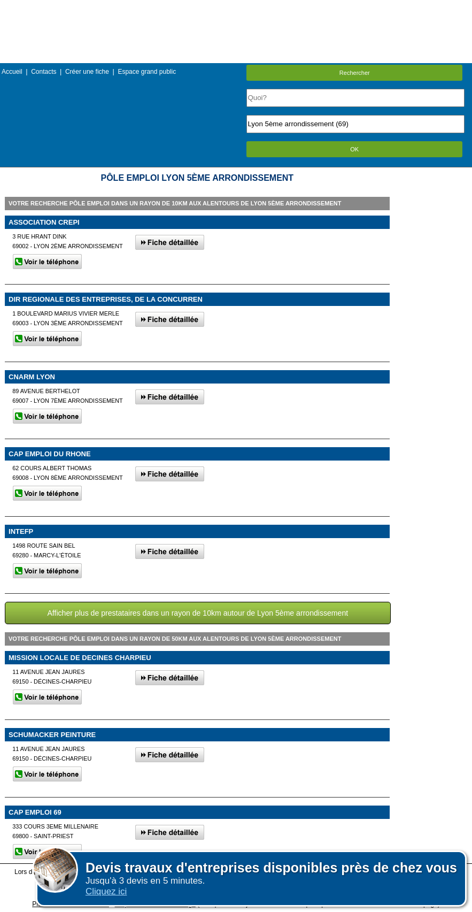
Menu (235, 8)
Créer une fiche (87, 71)
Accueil (12, 71)
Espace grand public (147, 71)
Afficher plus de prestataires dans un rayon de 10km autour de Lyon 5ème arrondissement (197, 613)
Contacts (43, 71)
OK (354, 149)
